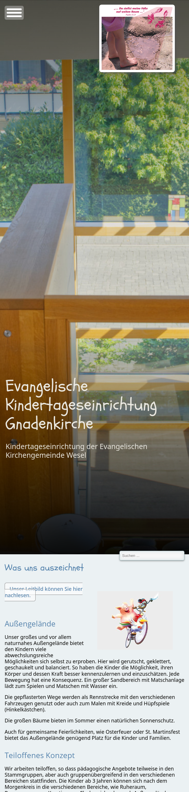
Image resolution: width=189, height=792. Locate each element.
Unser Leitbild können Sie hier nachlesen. (43, 591)
